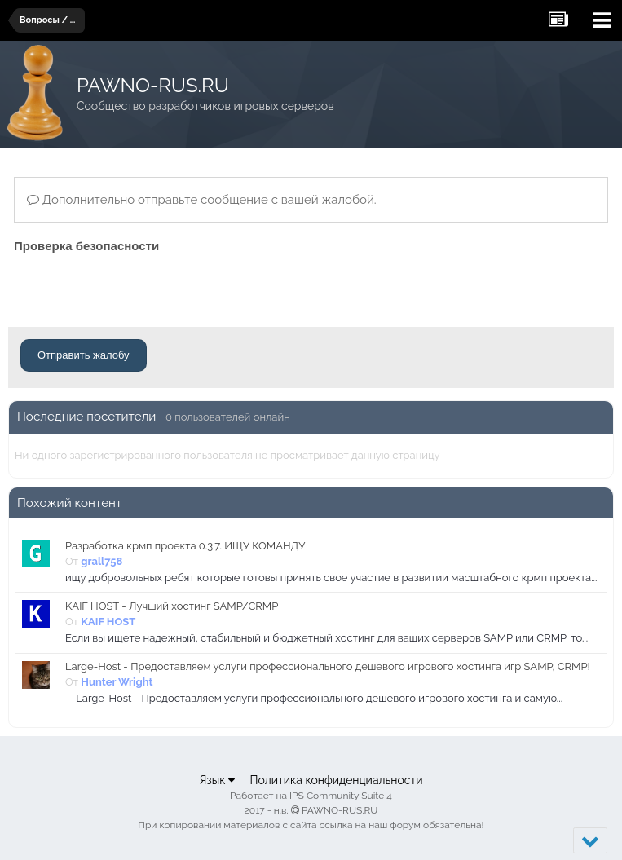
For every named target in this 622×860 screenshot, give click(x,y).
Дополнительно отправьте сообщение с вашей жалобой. (202, 199)
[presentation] (138, 289)
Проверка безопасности (86, 246)
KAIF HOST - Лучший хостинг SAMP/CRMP (171, 606)
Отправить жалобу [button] (83, 355)
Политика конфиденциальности (335, 780)
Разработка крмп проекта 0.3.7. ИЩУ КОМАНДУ (185, 546)
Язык (217, 780)
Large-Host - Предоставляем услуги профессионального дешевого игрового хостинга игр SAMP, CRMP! (327, 666)
